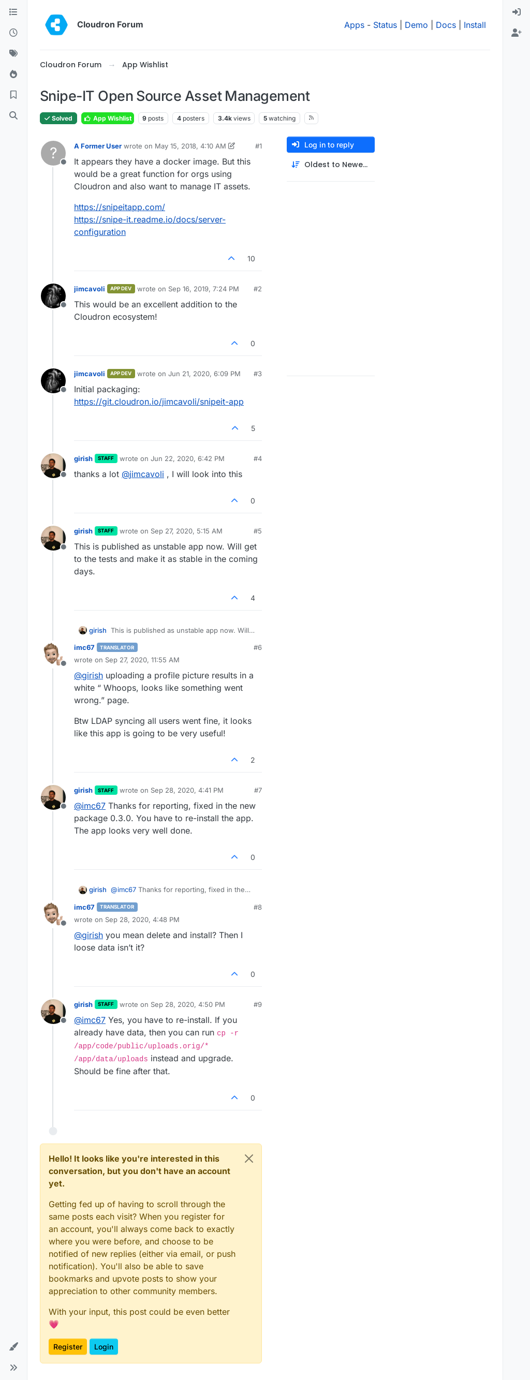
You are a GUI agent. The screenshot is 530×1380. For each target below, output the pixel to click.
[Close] (249, 1158)
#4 (258, 458)
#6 (258, 647)
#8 (258, 907)
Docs (446, 25)
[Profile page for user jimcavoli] (53, 296)
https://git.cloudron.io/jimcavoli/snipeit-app (159, 401)
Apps (354, 25)
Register (67, 1346)
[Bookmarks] (13, 95)
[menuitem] (516, 12)
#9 (258, 1004)
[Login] (516, 12)
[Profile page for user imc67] (53, 654)
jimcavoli (89, 289)
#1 (258, 146)
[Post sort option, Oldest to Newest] (331, 165)
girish (83, 458)
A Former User (98, 146)
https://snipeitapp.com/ (119, 207)
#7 (258, 790)
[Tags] (13, 54)
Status (385, 25)
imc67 (84, 647)
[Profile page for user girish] (53, 465)
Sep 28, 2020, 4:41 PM (187, 790)
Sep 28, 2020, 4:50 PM (188, 1004)
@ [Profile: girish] (88, 675)
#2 (258, 289)
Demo (416, 25)
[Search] (13, 116)
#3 (258, 373)
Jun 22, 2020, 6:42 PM (188, 458)
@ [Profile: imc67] (90, 805)
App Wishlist (107, 118)
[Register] (516, 33)
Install (475, 25)
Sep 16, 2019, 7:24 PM (203, 289)
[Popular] (13, 74)
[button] (13, 1347)
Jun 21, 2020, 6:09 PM (204, 373)
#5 (258, 531)
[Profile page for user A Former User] (53, 153)
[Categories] (13, 12)
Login (103, 1346)
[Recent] (13, 33)
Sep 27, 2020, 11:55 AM (142, 660)
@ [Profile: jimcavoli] (143, 474)
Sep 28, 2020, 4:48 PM (142, 919)
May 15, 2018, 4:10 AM (190, 146)
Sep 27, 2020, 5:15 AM (187, 531)
